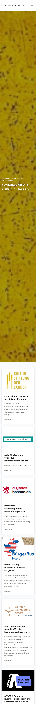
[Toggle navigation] (32, 5)
